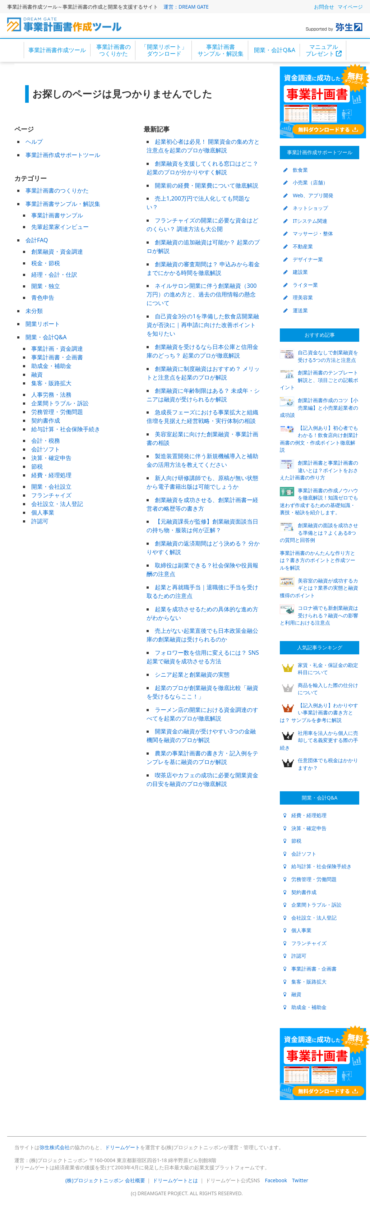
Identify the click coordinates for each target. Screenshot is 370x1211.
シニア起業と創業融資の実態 (192, 674)
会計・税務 (45, 441)
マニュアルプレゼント (324, 50)
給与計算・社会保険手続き (65, 429)
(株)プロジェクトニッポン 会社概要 (105, 1180)
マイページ (350, 6)
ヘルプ (34, 142)
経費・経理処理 (51, 475)
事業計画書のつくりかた (113, 50)
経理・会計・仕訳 (54, 274)
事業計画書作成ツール (57, 50)
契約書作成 (45, 420)
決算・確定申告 (51, 458)
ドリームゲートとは (175, 1180)
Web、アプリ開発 (308, 195)
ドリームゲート (122, 1147)
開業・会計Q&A (274, 50)
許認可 (39, 521)
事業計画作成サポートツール (63, 155)
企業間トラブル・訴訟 (60, 403)
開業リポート (43, 324)
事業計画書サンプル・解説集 (221, 50)
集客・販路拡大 (51, 383)
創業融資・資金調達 (57, 251)
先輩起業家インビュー (60, 227)
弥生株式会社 (55, 1147)
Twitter (300, 1180)
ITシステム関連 (305, 220)
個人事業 (42, 512)
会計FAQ (37, 240)
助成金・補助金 (51, 366)
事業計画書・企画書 (57, 357)
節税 (37, 466)
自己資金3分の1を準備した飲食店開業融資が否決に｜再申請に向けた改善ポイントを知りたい (203, 324)
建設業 (295, 271)
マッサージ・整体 (308, 233)
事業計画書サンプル (57, 215)
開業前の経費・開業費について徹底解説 (206, 185)
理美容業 (298, 297)
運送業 (295, 310)
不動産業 (298, 246)
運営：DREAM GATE (186, 6)
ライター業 (300, 284)
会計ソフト (45, 449)
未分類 (34, 311)
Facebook (276, 1180)
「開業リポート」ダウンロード (164, 50)
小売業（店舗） (305, 182)
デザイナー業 (303, 259)
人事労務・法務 (51, 395)
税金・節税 (45, 263)
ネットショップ (305, 207)
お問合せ (324, 6)
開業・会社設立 (51, 487)
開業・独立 (45, 286)
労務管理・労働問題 (57, 412)
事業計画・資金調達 (57, 349)
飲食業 (295, 169)
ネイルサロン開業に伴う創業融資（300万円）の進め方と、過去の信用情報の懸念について (201, 294)
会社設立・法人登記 (57, 504)
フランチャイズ (51, 495)
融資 (37, 374)
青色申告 (42, 297)
